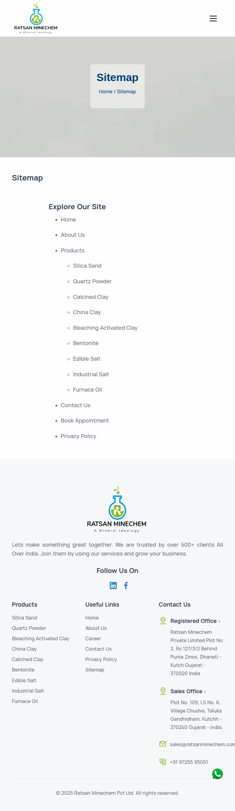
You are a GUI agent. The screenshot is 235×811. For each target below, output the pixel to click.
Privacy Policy (101, 659)
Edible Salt (24, 680)
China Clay (24, 648)
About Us (96, 628)
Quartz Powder (29, 628)
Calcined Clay (27, 659)
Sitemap (126, 91)
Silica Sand (24, 617)
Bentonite (23, 669)
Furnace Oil (25, 701)
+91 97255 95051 (189, 762)
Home (92, 617)
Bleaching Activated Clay (40, 638)
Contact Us (98, 648)
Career (93, 638)
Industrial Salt (28, 690)
